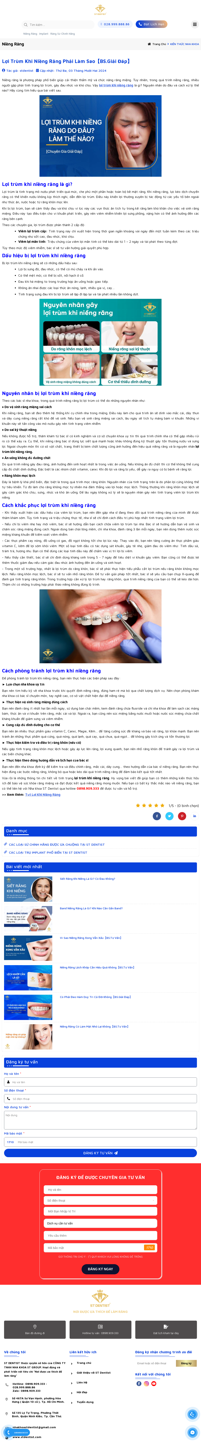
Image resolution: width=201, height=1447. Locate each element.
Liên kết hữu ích (83, 1352)
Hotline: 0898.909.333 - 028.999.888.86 (39, 1387)
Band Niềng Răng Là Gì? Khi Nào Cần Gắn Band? (91, 908)
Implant (43, 33)
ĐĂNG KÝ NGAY (100, 1269)
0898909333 (21, 1432)
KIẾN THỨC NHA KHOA (184, 44)
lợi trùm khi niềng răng (116, 85)
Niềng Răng (30, 33)
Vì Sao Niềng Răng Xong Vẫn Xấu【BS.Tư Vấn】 (91, 937)
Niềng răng (13, 44)
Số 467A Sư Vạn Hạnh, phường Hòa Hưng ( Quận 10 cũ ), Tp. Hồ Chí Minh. (38, 1399)
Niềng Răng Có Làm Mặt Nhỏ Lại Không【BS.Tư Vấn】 (95, 1026)
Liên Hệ (82, 1382)
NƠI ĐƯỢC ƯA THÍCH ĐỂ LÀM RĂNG (100, 1311)
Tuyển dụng (85, 1402)
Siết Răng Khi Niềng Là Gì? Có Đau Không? (87, 878)
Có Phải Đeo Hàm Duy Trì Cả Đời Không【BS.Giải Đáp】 (96, 997)
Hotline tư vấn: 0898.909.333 (100, 1333)
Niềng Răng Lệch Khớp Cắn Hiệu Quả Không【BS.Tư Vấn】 (98, 967)
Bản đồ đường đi (35, 1333)
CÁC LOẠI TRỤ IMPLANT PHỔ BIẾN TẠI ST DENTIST (48, 852)
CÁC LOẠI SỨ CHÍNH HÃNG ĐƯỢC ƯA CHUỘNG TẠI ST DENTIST (57, 844)
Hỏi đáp (82, 1392)
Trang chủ (159, 44)
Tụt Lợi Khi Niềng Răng (42, 794)
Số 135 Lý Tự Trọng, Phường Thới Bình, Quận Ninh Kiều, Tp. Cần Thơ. (37, 1414)
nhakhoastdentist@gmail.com (34, 1427)
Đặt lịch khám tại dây (166, 1333)
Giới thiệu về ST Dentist (94, 1372)
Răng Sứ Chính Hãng (62, 33)
